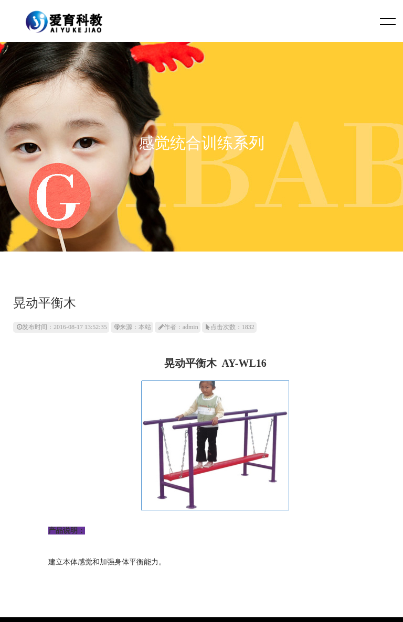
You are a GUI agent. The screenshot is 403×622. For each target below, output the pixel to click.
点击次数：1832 (230, 327)
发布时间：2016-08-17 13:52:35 (62, 327)
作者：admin (178, 327)
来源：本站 (132, 327)
